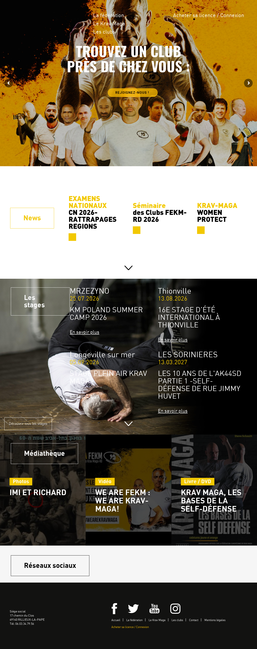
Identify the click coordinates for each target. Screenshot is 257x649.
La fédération (108, 15)
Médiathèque (44, 453)
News (32, 218)
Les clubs (104, 32)
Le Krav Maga (109, 24)
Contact (193, 620)
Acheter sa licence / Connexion (208, 15)
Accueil (115, 620)
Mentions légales (214, 620)
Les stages (34, 301)
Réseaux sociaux (50, 565)
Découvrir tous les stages (28, 424)
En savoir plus (84, 332)
